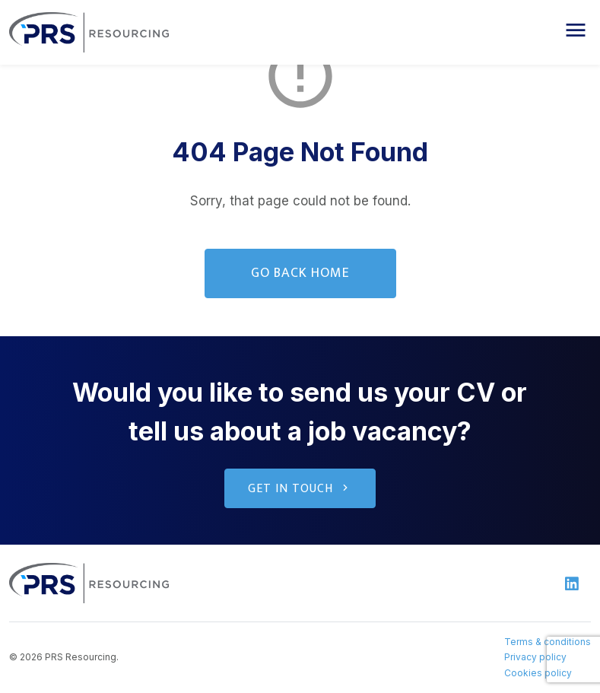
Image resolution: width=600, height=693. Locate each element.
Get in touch (300, 488)
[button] (575, 30)
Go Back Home (300, 273)
